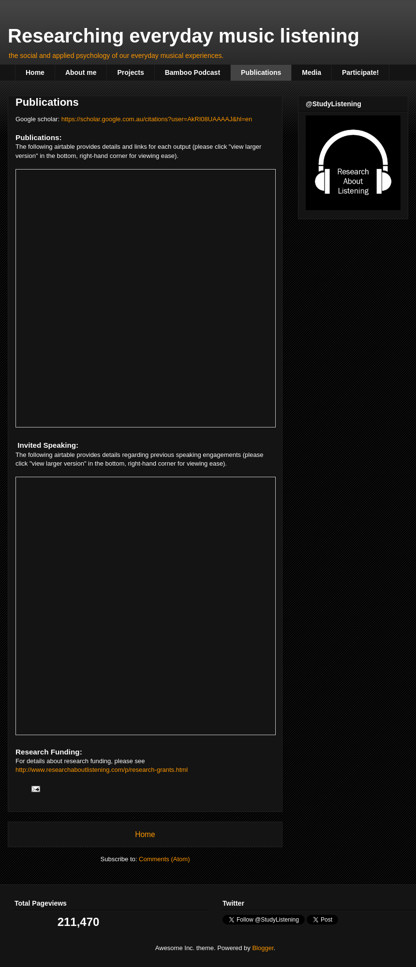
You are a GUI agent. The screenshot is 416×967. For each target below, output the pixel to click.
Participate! (360, 72)
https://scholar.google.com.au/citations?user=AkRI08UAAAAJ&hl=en (157, 119)
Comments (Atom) (164, 859)
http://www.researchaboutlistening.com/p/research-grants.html (101, 769)
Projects (130, 72)
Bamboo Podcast (192, 72)
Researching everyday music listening (183, 35)
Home (35, 72)
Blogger (262, 948)
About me (81, 72)
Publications (261, 72)
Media (311, 72)
